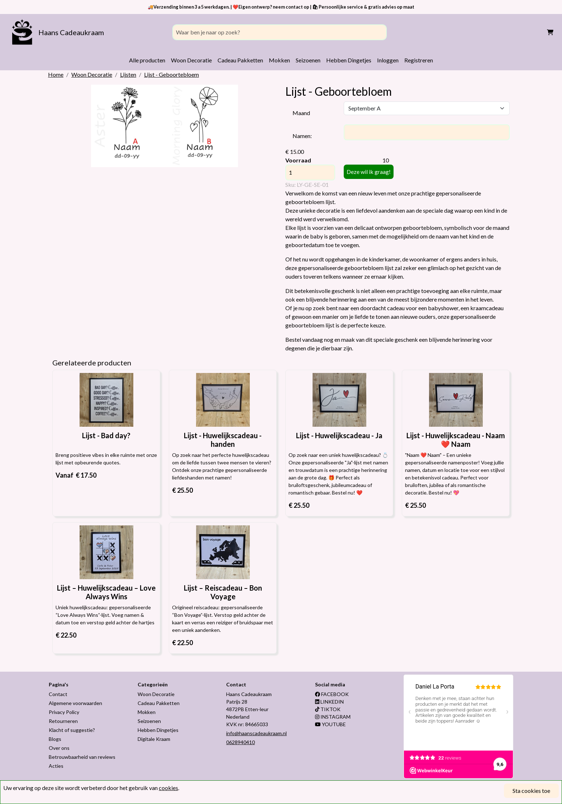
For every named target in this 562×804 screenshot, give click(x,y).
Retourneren (63, 721)
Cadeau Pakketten (240, 60)
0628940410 (240, 742)
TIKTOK (327, 709)
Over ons (59, 748)
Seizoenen (308, 60)
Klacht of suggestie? (72, 730)
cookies (168, 787)
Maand (301, 112)
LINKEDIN (329, 702)
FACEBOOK (332, 694)
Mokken (279, 60)
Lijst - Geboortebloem (171, 74)
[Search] (279, 32)
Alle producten (147, 60)
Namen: (302, 135)
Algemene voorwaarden (75, 703)
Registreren (418, 60)
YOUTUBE (330, 724)
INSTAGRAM (333, 717)
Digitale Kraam (154, 739)
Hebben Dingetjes (348, 60)
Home (55, 74)
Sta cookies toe (531, 790)
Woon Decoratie (191, 60)
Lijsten (128, 74)
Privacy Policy (64, 712)
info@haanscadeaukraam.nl (256, 733)
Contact (58, 694)
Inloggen (388, 60)
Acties (56, 766)
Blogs (55, 739)
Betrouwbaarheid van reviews (82, 757)
